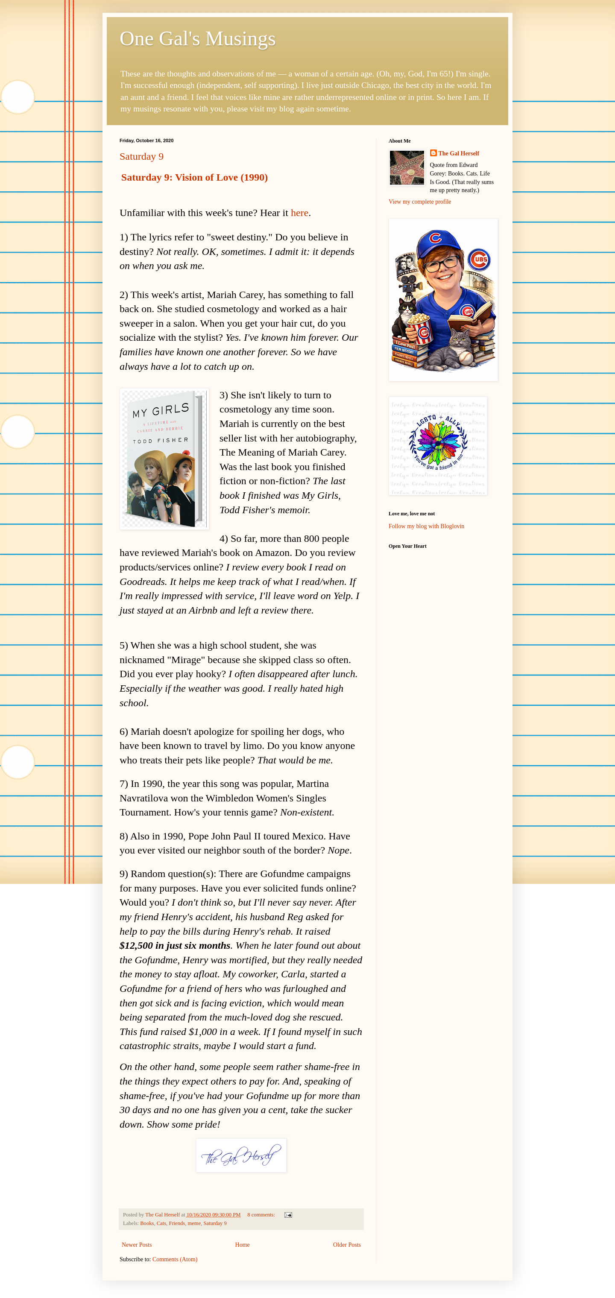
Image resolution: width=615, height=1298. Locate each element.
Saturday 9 (142, 156)
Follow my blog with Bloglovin (426, 526)
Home (242, 1245)
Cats (161, 1223)
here (299, 212)
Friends (177, 1223)
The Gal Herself (459, 153)
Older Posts (347, 1245)
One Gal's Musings (198, 38)
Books (147, 1223)
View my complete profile (420, 202)
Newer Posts (137, 1245)
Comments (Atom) (174, 1259)
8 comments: (261, 1215)
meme (194, 1223)
